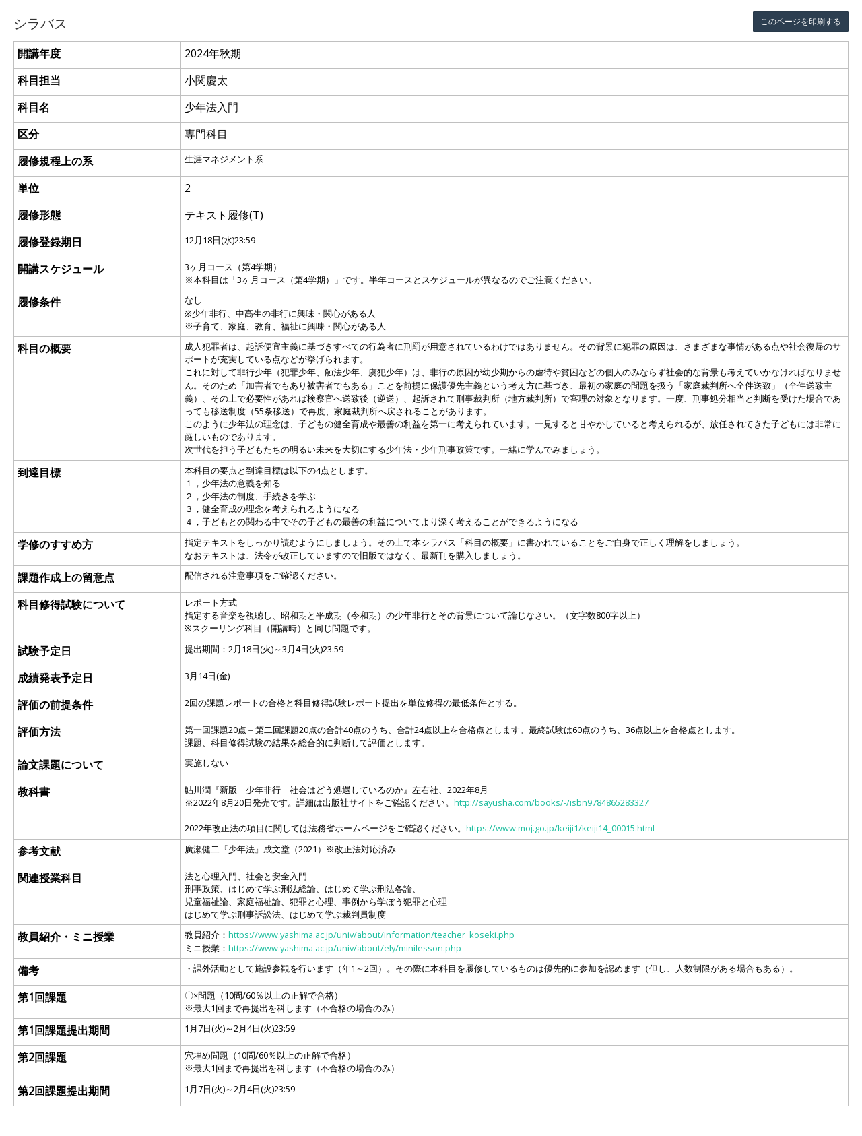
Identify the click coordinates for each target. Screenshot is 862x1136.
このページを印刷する (800, 21)
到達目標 (39, 472)
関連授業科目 (50, 878)
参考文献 (39, 851)
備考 (28, 970)
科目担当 (39, 80)
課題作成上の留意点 (66, 577)
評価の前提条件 (55, 704)
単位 (28, 188)
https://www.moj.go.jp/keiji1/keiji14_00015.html (560, 828)
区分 (28, 134)
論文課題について (61, 764)
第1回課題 (42, 997)
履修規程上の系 (55, 161)
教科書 (34, 791)
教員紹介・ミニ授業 (66, 936)
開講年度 (39, 53)
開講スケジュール (61, 268)
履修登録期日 (50, 241)
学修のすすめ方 (55, 544)
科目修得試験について (71, 604)
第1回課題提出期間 (64, 1030)
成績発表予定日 (55, 677)
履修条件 (39, 301)
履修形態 (39, 215)
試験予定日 (44, 650)
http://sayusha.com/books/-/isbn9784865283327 (551, 802)
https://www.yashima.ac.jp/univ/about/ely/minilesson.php (344, 948)
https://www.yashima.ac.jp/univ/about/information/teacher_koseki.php (371, 934)
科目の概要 (44, 348)
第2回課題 (42, 1057)
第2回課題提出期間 (64, 1090)
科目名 (34, 107)
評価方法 (39, 731)
